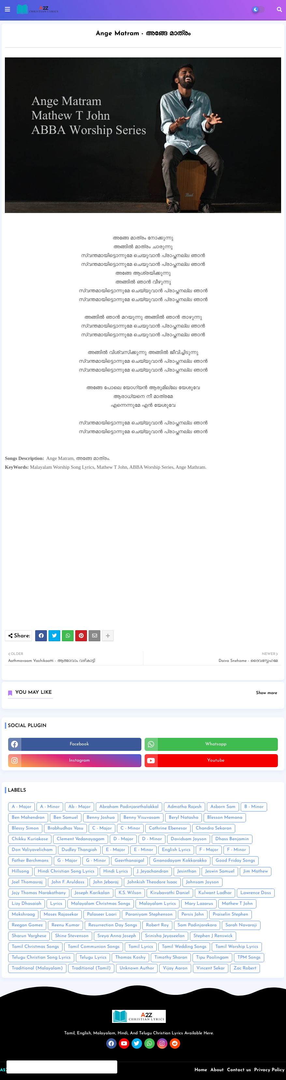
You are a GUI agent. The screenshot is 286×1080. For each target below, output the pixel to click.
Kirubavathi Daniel (170, 892)
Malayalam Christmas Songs (100, 903)
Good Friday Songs (235, 860)
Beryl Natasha (183, 817)
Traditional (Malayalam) (37, 968)
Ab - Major (79, 806)
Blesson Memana (224, 817)
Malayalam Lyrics (157, 903)
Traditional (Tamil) (91, 968)
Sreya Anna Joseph (116, 936)
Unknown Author (137, 968)
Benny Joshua (101, 817)
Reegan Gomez (27, 925)
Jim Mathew (255, 871)
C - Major (102, 828)
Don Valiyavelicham (32, 849)
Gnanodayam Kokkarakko (180, 860)
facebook (79, 744)
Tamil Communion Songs (94, 946)
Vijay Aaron (175, 968)
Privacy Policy (269, 1070)
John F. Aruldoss (67, 882)
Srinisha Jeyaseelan (165, 936)
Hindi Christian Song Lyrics (66, 871)
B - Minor (254, 806)
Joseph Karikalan (92, 892)
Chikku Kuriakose (30, 839)
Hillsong (20, 871)
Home (200, 1070)
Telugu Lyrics (93, 957)
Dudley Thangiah (79, 849)
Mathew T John (237, 903)
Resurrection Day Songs (112, 925)
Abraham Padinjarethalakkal (129, 806)
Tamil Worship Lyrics (236, 946)
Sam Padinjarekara (197, 925)
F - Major (208, 849)
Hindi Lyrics (115, 871)
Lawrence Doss (255, 892)
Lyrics (56, 903)
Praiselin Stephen (230, 914)
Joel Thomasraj (27, 882)
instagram (79, 760)
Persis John (192, 914)
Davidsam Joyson (189, 839)
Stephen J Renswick (213, 936)
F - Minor (236, 849)
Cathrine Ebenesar (168, 828)
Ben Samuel (65, 817)
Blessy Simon (25, 828)
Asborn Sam (223, 806)
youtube (215, 760)
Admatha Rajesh (184, 806)
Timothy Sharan (170, 957)
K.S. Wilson (130, 892)
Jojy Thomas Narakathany (39, 892)
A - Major (21, 806)
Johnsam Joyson (202, 882)
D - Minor (152, 839)
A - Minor (50, 806)
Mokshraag (23, 914)
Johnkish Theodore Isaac (152, 882)
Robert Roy (157, 925)
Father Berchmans (30, 860)
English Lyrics (176, 849)
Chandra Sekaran (214, 828)
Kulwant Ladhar (215, 892)
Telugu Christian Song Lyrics (41, 957)
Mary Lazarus (199, 903)
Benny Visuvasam (141, 817)
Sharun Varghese (29, 936)
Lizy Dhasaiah (26, 903)
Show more (266, 693)
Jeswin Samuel (220, 871)
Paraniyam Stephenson (149, 914)
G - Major (67, 860)
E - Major (115, 849)
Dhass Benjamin (232, 839)
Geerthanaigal (129, 860)
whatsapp (215, 744)
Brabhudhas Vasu (65, 828)
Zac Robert (245, 968)
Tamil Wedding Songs (184, 946)
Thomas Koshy (130, 957)
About (217, 1070)
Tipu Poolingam (212, 957)
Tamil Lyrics (140, 946)
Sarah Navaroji (241, 925)
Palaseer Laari (102, 914)
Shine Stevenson (72, 936)
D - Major (123, 839)
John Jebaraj (106, 882)
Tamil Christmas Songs (35, 946)
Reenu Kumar (65, 925)
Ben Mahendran (28, 817)
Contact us (239, 1070)
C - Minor (130, 828)
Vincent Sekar (210, 968)
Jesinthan (186, 871)
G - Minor (96, 860)
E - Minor (143, 849)
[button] (279, 9)
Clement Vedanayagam (81, 839)
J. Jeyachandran (152, 871)
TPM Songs (249, 957)
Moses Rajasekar (61, 914)
